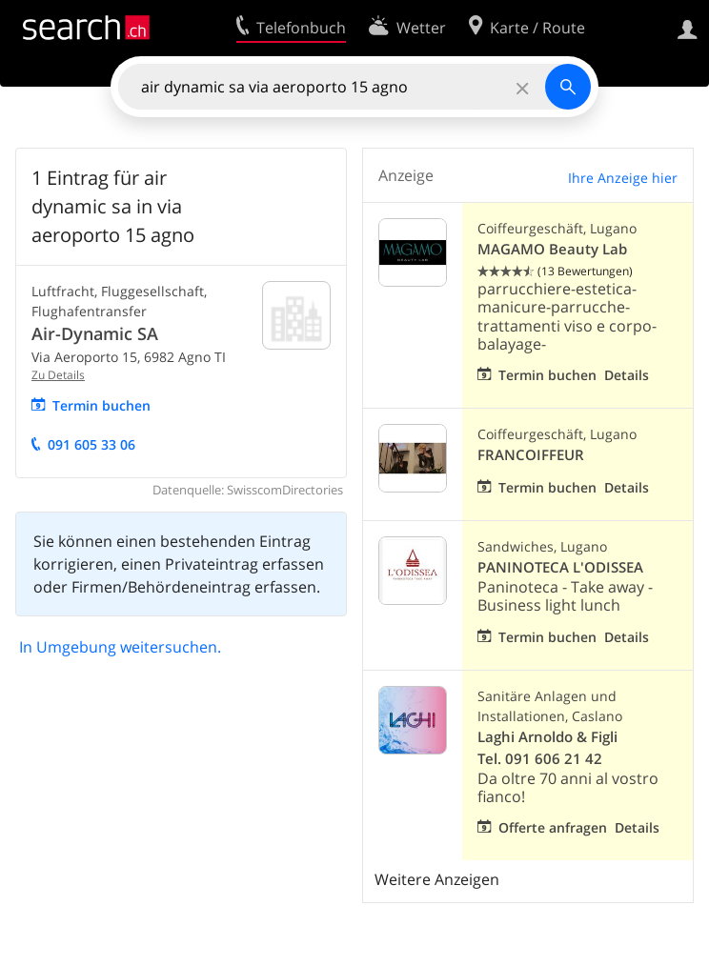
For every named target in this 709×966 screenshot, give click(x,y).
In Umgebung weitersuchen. (120, 646)
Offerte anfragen (552, 827)
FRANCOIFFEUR (530, 455)
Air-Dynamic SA (94, 333)
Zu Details (58, 375)
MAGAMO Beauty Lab (552, 249)
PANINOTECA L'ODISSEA (560, 567)
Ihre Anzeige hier (623, 178)
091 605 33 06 (91, 444)
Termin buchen (101, 405)
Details (626, 375)
